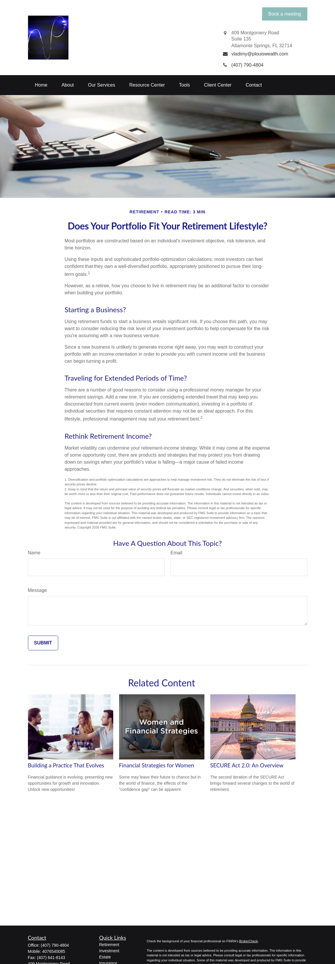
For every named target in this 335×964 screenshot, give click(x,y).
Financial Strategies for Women (156, 765)
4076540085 (53, 951)
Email (176, 552)
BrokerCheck (248, 941)
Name (34, 552)
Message (37, 590)
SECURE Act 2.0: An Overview (247, 765)
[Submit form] (43, 643)
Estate (105, 957)
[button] (41, 85)
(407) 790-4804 (55, 945)
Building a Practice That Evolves (66, 765)
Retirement (109, 944)
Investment (109, 950)
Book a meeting (284, 13)
